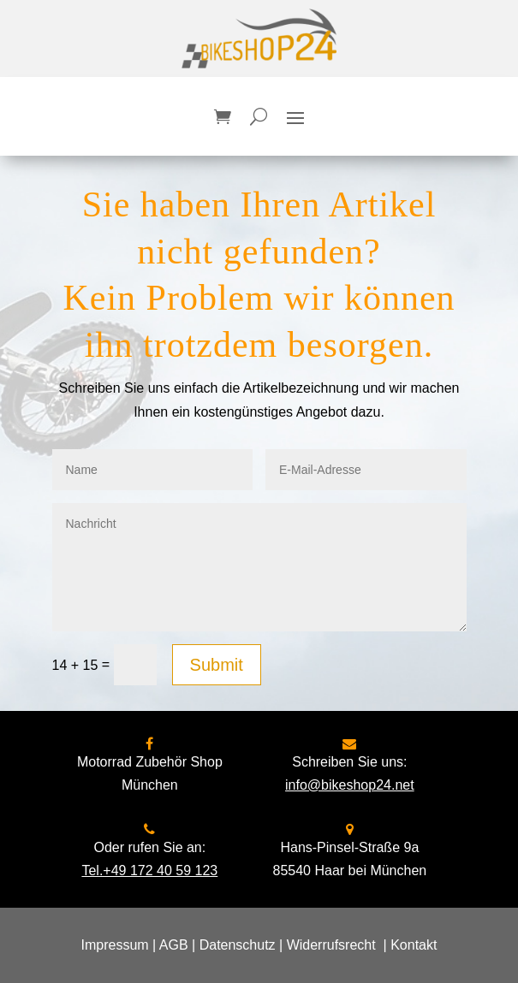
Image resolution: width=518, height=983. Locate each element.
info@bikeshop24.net (349, 785)
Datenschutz (237, 945)
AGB (173, 945)
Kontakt (413, 945)
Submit (216, 664)
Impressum (115, 945)
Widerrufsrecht (331, 945)
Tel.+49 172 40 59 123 (149, 870)
